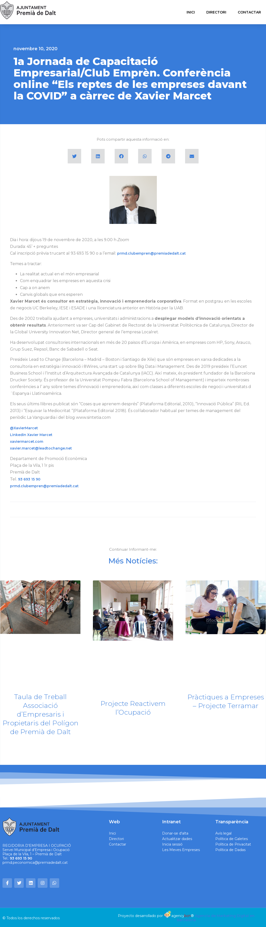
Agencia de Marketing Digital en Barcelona (216, 916)
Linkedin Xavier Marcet (31, 435)
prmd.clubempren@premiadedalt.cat (151, 253)
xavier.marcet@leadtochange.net (41, 448)
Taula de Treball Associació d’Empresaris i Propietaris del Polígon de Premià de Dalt (40, 714)
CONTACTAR (249, 12)
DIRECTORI (216, 12)
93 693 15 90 (29, 479)
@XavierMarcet (24, 428)
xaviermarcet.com (26, 441)
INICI (191, 12)
